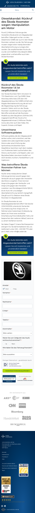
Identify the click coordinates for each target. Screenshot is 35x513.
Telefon (6, 320)
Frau (15, 289)
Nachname (7, 302)
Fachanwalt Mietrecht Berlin (9, 466)
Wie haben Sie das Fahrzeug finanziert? (17, 349)
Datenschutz (5, 454)
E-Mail (5, 311)
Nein (13, 344)
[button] (3, 509)
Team (3, 470)
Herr (7, 289)
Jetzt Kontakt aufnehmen (18, 78)
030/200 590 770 (12, 6)
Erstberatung (25, 6)
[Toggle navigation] (15, 10)
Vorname (6, 293)
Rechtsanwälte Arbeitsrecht (9, 468)
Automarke (7, 329)
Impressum (5, 456)
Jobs (3, 459)
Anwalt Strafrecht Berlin (8, 463)
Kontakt (4, 452)
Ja (6, 344)
